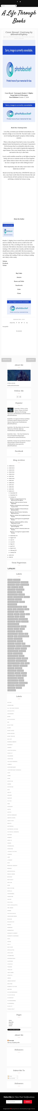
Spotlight (11, 668)
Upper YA (18, 675)
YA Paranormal (20, 685)
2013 (10, 555)
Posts (10, 1076)
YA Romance (11, 687)
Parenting (11, 648)
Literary (10, 636)
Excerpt (10, 614)
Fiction (23, 614)
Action (10, 579)
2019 (10, 480)
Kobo (18, 289)
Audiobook (11, 584)
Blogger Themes (31, 1108)
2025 (10, 468)
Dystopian (11, 611)
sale (22, 663)
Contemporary (12, 604)
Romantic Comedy (21, 660)
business (21, 594)
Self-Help (15, 665)
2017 (10, 484)
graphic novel (23, 619)
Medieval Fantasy (23, 636)
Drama (26, 609)
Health (18, 621)
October (12, 497)
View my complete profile (13, 1042)
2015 (10, 489)
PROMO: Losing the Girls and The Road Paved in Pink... (19, 506)
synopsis (10, 673)
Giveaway (10, 616)
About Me (11, 1022)
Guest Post (11, 621)
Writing (21, 680)
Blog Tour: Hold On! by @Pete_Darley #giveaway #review (19, 522)
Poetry (17, 648)
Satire (27, 663)
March (12, 548)
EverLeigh (11, 1040)
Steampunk (18, 668)
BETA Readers (24, 584)
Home (10, 1020)
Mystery (19, 641)
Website (5, 261)
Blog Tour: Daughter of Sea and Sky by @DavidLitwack (19, 509)
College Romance (13, 601)
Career (10, 597)
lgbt (26, 633)
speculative (23, 665)
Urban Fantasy (12, 678)
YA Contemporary (13, 682)
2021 (10, 476)
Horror (10, 628)
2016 (10, 487)
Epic (17, 611)
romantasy (11, 660)
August (12, 537)
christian (18, 599)
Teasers (17, 673)
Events (10, 1025)
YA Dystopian (31, 36)
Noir (23, 643)
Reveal (26, 36)
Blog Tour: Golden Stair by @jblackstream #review (20, 516)
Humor (22, 628)
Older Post (30, 359)
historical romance (13, 626)
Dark (14, 609)
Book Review (20, 589)
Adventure (17, 579)
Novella (19, 646)
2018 (10, 482)
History (23, 626)
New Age (18, 643)
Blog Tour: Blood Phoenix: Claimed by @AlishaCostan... (19, 512)
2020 (10, 478)
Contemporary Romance (15, 606)
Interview (19, 631)
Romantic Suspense (13, 663)
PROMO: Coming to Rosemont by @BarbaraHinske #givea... (18, 499)
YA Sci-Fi (16, 38)
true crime (11, 675)
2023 (10, 472)
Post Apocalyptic (13, 651)
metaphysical (18, 638)
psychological (18, 653)
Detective (20, 609)
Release (21, 655)
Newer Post (6, 359)
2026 (10, 465)
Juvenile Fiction (12, 633)
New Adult (11, 643)
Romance (24, 658)
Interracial (11, 631)
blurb (20, 587)
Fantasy (17, 614)
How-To (16, 628)
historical (25, 621)
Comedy (22, 601)
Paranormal (26, 646)
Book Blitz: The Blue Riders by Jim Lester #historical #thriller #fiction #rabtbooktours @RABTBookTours (18, 428)
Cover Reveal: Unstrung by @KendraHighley (16, 526)
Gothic (22, 616)
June (11, 542)
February (12, 550)
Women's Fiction (12, 680)
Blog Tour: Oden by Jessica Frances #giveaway (18, 503)
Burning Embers (12, 594)
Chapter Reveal (18, 597)
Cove (24, 606)
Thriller (24, 673)
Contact (11, 1024)
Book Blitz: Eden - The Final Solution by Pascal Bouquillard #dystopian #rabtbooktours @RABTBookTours (18, 435)
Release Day (11, 658)
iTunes (19, 293)
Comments (11, 1078)
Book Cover (18, 36)
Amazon (19, 277)
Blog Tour (15, 587)
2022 (10, 474)
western (20, 678)
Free (28, 614)
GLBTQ (16, 616)
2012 (10, 557)
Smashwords (19, 285)
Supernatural (12, 670)
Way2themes (16, 1108)
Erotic (21, 611)
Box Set (19, 592)
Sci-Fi (9, 665)
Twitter (5, 265)
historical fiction (13, 624)
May (11, 544)
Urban (24, 675)
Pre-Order (22, 651)
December (12, 493)
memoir (10, 638)
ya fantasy (11, 685)
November (12, 495)
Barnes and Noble (19, 281)
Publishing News (12, 655)
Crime (9, 609)
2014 (10, 491)
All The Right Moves (13, 582)
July (11, 540)
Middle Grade (12, 641)
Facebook (5, 263)
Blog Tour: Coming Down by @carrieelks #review (19, 532)
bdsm (17, 584)
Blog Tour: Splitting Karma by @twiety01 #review (19, 519)
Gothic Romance (12, 619)
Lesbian (21, 633)
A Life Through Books (19, 17)
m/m (16, 636)
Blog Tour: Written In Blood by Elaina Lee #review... (19, 529)
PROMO (23, 36)
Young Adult (21, 38)
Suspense (20, 670)
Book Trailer (11, 592)
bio (9, 587)
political (23, 648)
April (11, 546)
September (13, 535)
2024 (10, 470)
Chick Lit (26, 597)
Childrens (11, 599)
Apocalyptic (24, 582)
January (12, 552)
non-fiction (11, 646)
